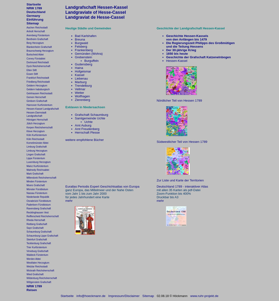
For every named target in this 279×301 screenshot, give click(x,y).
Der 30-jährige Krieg (181, 50)
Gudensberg (83, 64)
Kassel (79, 75)
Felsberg (81, 46)
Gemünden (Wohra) (89, 53)
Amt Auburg (83, 125)
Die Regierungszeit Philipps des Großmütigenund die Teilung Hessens (200, 44)
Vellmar (80, 89)
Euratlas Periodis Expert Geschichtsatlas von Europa (102, 186)
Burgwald (81, 43)
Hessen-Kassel (176, 61)
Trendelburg (83, 85)
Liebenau (81, 78)
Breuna (80, 39)
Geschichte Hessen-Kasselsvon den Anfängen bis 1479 (187, 37)
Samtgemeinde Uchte (90, 118)
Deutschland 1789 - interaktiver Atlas (182, 186)
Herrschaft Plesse (87, 132)
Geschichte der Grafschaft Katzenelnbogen (198, 57)
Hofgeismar (83, 71)
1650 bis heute (177, 53)
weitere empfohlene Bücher (84, 140)
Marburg (81, 82)
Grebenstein (83, 57)
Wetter (79, 92)
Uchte (88, 122)
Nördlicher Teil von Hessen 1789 (179, 100)
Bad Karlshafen (85, 36)
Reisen (32, 290)
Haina (79, 68)
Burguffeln (91, 61)
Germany (33, 16)
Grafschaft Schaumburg (91, 115)
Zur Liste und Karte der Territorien (180, 180)
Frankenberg (84, 50)
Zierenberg (82, 100)
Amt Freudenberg (87, 129)
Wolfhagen (82, 96)
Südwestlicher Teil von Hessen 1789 (182, 142)
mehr (68, 200)
